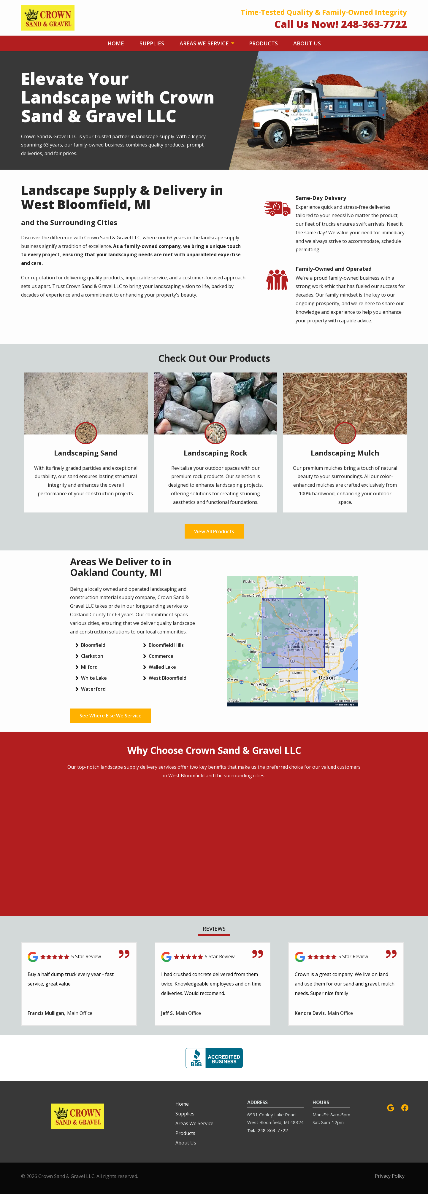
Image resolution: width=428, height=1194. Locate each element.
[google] (390, 1107)
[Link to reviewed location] (79, 957)
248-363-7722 (273, 1130)
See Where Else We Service (111, 715)
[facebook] (404, 1107)
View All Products (214, 531)
